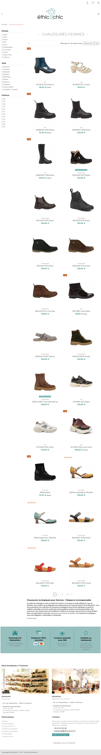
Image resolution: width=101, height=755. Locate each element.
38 (4, 104)
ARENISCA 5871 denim (45, 356)
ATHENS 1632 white (45, 447)
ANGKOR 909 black (81, 220)
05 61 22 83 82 (60, 728)
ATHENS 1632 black (81, 402)
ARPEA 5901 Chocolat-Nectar (45, 402)
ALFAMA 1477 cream (81, 85)
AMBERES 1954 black (81, 130)
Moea (5, 39)
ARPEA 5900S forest (81, 356)
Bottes (5, 79)
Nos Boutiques (7, 734)
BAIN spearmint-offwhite (45, 538)
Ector (5, 45)
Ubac (5, 37)
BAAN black (45, 492)
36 (4, 99)
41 (4, 111)
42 (4, 114)
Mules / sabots (8, 87)
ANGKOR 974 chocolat (45, 311)
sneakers (6, 69)
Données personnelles (10, 731)
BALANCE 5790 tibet (45, 583)
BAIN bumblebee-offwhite (81, 492)
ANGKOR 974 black (45, 266)
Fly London (45, 490)
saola (5, 34)
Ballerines (6, 77)
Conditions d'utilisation (10, 729)
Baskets (6, 74)
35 (4, 127)
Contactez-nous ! (61, 735)
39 (4, 106)
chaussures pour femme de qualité (62, 613)
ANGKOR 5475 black (45, 220)
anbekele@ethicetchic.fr (65, 731)
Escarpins (6, 84)
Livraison (5, 721)
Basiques (6, 72)
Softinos (6, 57)
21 (67, 594)
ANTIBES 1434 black (81, 311)
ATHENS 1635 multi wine (81, 447)
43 (4, 116)
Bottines (6, 82)
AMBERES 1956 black (45, 175)
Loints (5, 52)
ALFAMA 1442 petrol (45, 85)
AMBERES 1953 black (45, 130)
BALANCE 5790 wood (81, 583)
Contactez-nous (7, 736)
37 (4, 101)
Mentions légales (8, 724)
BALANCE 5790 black (81, 538)
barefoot (6, 67)
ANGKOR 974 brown (81, 266)
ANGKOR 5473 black (81, 175)
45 (4, 122)
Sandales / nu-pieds (10, 89)
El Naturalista (81, 173)
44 (4, 119)
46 (4, 124)
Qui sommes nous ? (8, 726)
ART (45, 82)
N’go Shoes (7, 55)
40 (4, 109)
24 (97, 43)
